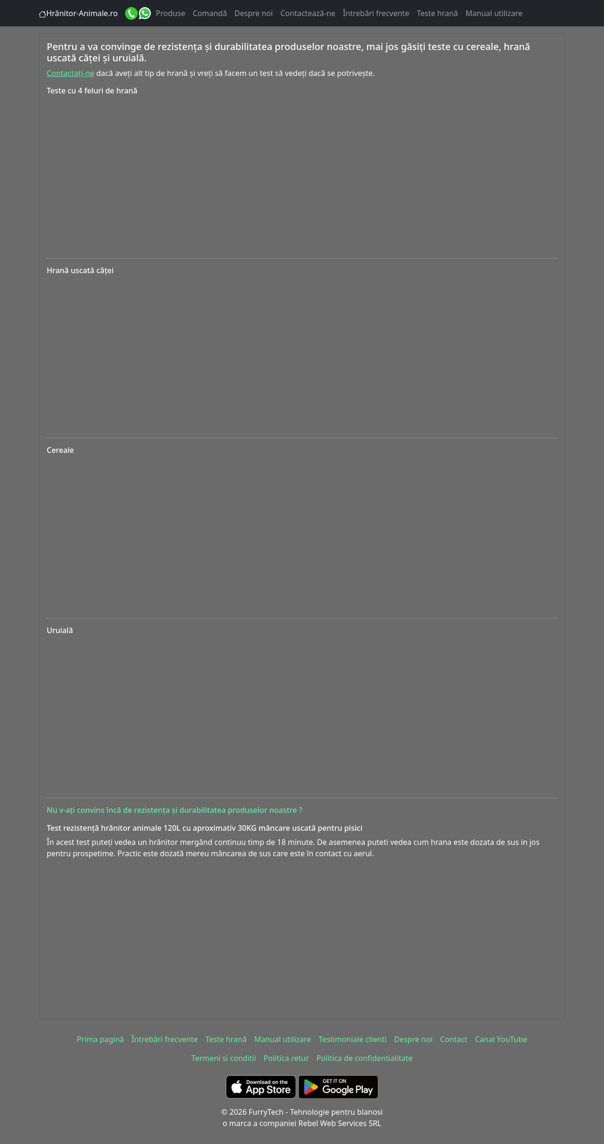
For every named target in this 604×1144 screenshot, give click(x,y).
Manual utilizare (494, 13)
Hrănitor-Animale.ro (81, 13)
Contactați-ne (70, 73)
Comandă (209, 13)
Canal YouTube (501, 1039)
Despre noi (254, 13)
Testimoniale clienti (352, 1039)
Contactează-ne (307, 13)
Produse (170, 13)
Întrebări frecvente (376, 13)
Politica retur (286, 1058)
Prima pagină (100, 1039)
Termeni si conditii (224, 1058)
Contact (454, 1039)
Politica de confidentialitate (365, 1058)
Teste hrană (437, 13)
